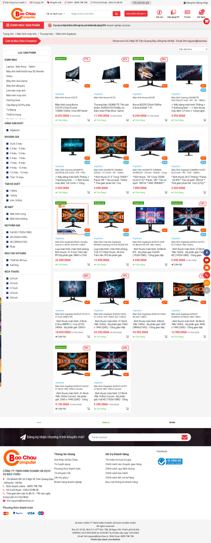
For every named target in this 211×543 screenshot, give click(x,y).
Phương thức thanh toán (67, 468)
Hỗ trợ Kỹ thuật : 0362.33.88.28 (106, 2)
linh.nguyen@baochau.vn (20, 500)
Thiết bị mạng (13, 114)
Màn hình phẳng (18, 218)
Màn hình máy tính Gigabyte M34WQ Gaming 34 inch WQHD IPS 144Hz (111, 243)
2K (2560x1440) (18, 237)
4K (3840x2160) (18, 241)
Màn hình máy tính (16, 95)
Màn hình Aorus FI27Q (104, 97)
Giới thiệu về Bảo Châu (66, 459)
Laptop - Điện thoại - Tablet (20, 66)
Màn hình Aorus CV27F (66, 97)
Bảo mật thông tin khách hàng (122, 482)
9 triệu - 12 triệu (18, 167)
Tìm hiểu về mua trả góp (118, 459)
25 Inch (14, 283)
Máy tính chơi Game (17, 81)
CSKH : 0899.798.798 (76, 2)
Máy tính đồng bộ (15, 85)
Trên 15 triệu (17, 177)
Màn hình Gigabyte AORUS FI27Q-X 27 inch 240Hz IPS (72, 315)
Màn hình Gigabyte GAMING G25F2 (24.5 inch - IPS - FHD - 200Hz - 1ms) (188, 171)
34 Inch (14, 297)
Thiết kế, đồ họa (18, 260)
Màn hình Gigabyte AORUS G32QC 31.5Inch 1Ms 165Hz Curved (72, 387)
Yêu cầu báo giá (141, 2)
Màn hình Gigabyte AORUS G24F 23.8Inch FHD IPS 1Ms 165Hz (148, 243)
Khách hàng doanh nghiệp (68, 482)
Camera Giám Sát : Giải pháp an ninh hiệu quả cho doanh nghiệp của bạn (91, 25)
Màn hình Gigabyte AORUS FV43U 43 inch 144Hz (149, 315)
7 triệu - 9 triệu (17, 163)
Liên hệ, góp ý (61, 477)
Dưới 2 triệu (16, 143)
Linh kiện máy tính (15, 90)
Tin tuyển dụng (62, 464)
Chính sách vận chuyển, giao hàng (124, 464)
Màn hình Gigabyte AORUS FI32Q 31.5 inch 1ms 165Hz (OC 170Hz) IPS (110, 315)
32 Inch (14, 293)
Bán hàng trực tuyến (14, 2)
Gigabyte (15, 130)
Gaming (14, 265)
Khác (12, 246)
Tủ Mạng (11, 109)
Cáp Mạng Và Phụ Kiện (18, 105)
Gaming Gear (13, 100)
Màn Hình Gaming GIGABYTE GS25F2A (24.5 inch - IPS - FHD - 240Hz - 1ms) (70, 171)
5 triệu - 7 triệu (17, 158)
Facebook (162, 451)
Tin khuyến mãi (62, 473)
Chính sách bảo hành (117, 473)
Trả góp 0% (37, 2)
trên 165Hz (16, 200)
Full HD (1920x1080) (21, 232)
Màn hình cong (18, 214)
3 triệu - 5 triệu (17, 153)
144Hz (13, 190)
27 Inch (14, 288)
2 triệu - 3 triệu (17, 148)
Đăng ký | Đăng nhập (197, 2)
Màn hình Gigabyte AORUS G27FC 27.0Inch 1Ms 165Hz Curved (110, 387)
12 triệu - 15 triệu (19, 172)
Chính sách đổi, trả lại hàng (120, 477)
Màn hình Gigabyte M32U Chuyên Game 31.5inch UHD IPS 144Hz (71, 243)
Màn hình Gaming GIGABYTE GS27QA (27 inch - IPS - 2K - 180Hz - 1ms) (188, 99)
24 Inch (14, 278)
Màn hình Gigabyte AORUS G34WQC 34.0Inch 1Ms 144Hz (186, 315)
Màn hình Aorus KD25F (144, 97)
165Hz (13, 195)
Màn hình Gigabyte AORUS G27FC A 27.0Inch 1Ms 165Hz (188, 243)
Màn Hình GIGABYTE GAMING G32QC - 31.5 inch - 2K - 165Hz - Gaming (109, 171)
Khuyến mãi (54, 2)
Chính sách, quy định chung (120, 468)
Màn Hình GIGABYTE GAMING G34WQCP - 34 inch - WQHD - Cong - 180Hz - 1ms (150, 171)
